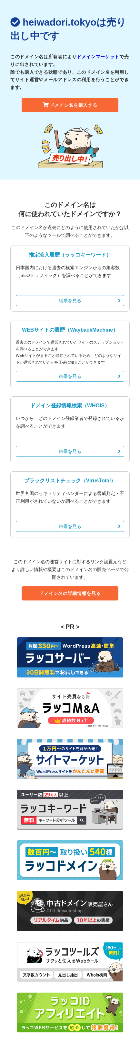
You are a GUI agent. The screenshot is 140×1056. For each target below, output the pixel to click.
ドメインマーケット (98, 56)
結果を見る (90, 300)
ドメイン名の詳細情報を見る (70, 593)
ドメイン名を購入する (70, 105)
